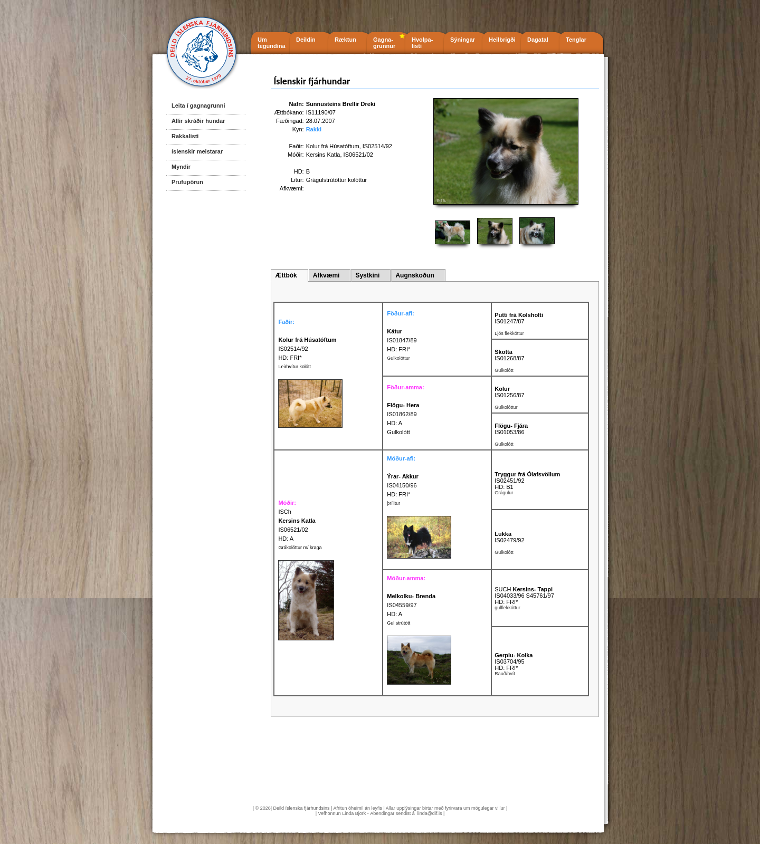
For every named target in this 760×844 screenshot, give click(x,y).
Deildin (306, 39)
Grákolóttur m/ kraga (299, 547)
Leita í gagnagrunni (198, 105)
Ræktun (345, 39)
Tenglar (576, 39)
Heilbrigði (502, 39)
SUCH (524, 589)
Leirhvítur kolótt (294, 366)
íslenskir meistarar (197, 151)
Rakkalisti (185, 136)
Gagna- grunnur (384, 42)
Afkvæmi (326, 275)
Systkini (367, 275)
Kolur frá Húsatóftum (332, 146)
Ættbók (286, 275)
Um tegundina (272, 42)
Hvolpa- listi (422, 42)
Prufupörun (187, 182)
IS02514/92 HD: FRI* (307, 349)
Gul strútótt (398, 623)
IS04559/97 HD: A (411, 605)
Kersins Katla (323, 154)
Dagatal (537, 39)
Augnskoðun (414, 275)
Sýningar (462, 39)
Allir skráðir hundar (198, 121)
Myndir (181, 167)
